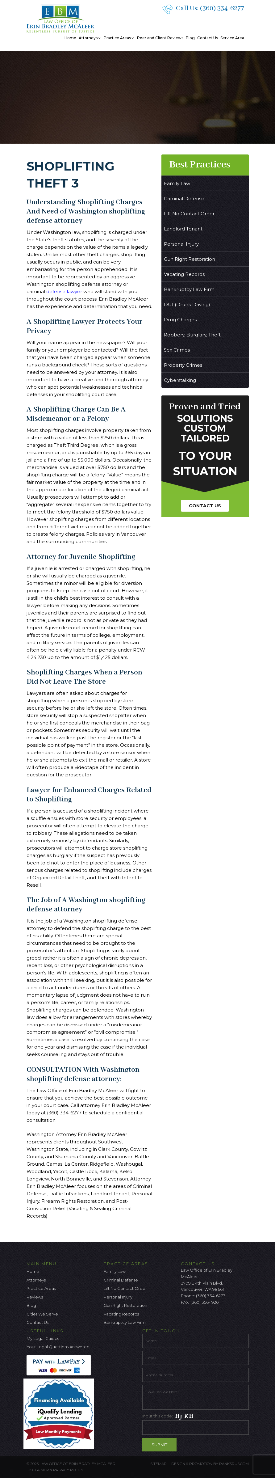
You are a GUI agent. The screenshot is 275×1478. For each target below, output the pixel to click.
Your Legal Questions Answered (58, 1346)
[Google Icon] (205, 1318)
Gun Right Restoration (189, 259)
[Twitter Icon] (195, 1318)
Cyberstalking (180, 380)
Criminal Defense (184, 198)
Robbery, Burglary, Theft (192, 335)
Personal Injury (181, 244)
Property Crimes (183, 365)
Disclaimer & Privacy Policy (55, 1469)
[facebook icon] (185, 1318)
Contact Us (207, 38)
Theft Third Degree (76, 445)
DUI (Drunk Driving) (187, 304)
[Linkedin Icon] (216, 1318)
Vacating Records (184, 274)
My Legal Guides (43, 1338)
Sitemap (158, 1463)
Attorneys (90, 38)
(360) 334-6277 (222, 8)
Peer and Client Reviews (160, 38)
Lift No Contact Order (189, 214)
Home (70, 38)
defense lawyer (63, 291)
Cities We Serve (42, 1313)
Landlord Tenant (183, 229)
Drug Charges (180, 320)
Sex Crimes (177, 350)
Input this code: (195, 1424)
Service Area (232, 38)
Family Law (177, 183)
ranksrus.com (234, 1463)
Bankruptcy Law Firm (189, 289)
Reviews (35, 1296)
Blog (190, 38)
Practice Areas (119, 38)
